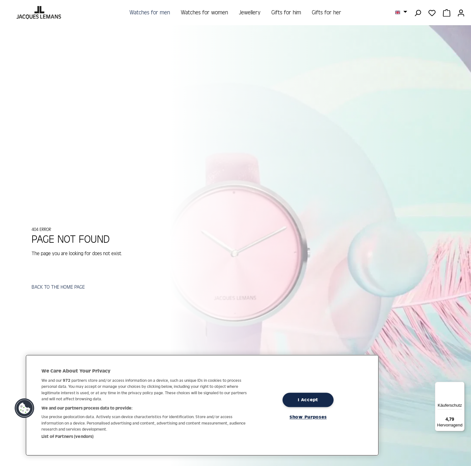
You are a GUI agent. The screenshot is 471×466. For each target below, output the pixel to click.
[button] (24, 408)
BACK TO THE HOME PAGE (59, 288)
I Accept (308, 399)
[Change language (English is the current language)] (401, 12)
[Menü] (461, 385)
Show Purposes (308, 417)
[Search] (417, 12)
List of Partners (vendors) (67, 436)
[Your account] (461, 12)
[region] (202, 405)
